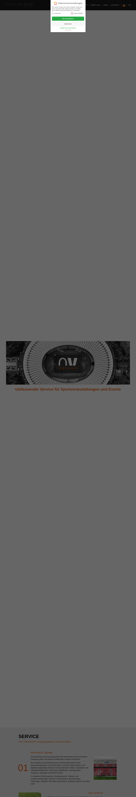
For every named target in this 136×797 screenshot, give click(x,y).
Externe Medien (77, 13)
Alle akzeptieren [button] (68, 19)
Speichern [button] (68, 24)
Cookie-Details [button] (68, 30)
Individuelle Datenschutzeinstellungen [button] (68, 27)
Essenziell (56, 13)
